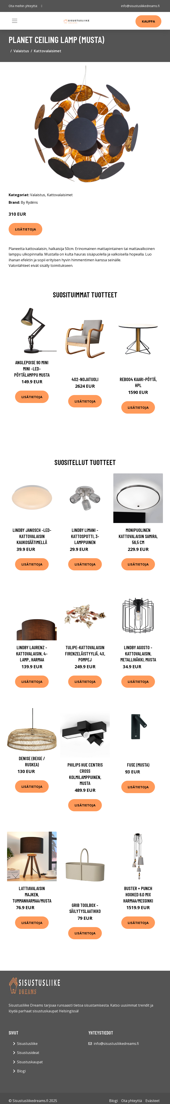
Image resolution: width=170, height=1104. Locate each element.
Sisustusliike (27, 1043)
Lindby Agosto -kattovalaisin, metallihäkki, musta (138, 653)
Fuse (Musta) (138, 764)
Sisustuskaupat (30, 1061)
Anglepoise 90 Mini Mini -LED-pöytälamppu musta (32, 368)
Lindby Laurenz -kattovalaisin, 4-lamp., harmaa (32, 653)
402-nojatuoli (85, 379)
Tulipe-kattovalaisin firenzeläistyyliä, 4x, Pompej (85, 653)
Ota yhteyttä (131, 1100)
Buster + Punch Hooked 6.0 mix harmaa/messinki (138, 894)
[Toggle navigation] (15, 21)
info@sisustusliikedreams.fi (140, 6)
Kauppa (148, 21)
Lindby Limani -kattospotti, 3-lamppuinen (85, 536)
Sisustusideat (28, 1052)
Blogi (21, 1071)
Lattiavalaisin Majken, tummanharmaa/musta (31, 894)
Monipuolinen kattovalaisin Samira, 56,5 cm (138, 536)
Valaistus (21, 50)
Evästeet (152, 1100)
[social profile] (41, 6)
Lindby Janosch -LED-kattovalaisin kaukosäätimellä (32, 536)
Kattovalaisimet (47, 50)
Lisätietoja (25, 229)
